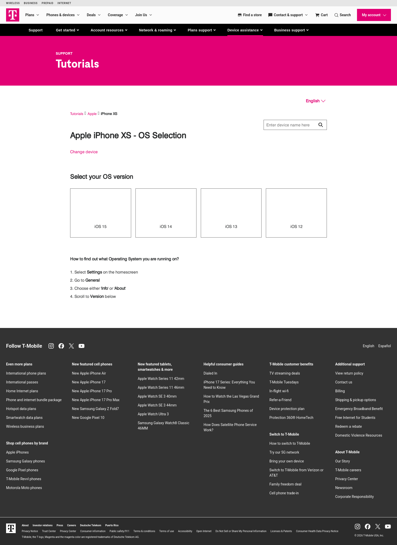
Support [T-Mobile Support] (64, 53)
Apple (92, 113)
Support (36, 30)
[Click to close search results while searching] (320, 125)
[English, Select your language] (315, 101)
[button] (68, 30)
